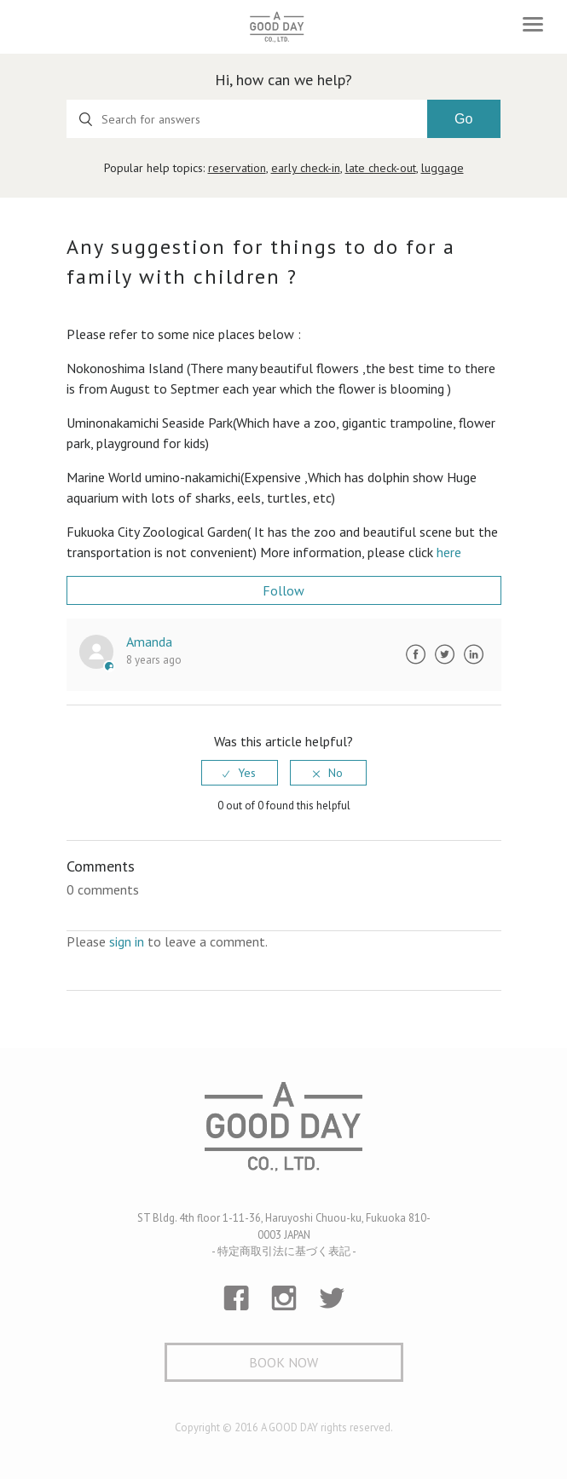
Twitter (445, 654)
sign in (126, 941)
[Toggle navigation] (533, 24)
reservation (237, 168)
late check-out (380, 168)
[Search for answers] (247, 119)
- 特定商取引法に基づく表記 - (283, 1251)
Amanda (149, 641)
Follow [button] (283, 590)
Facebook (416, 654)
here (449, 552)
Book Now (283, 1362)
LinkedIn (474, 654)
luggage (442, 168)
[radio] (239, 773)
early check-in (305, 168)
